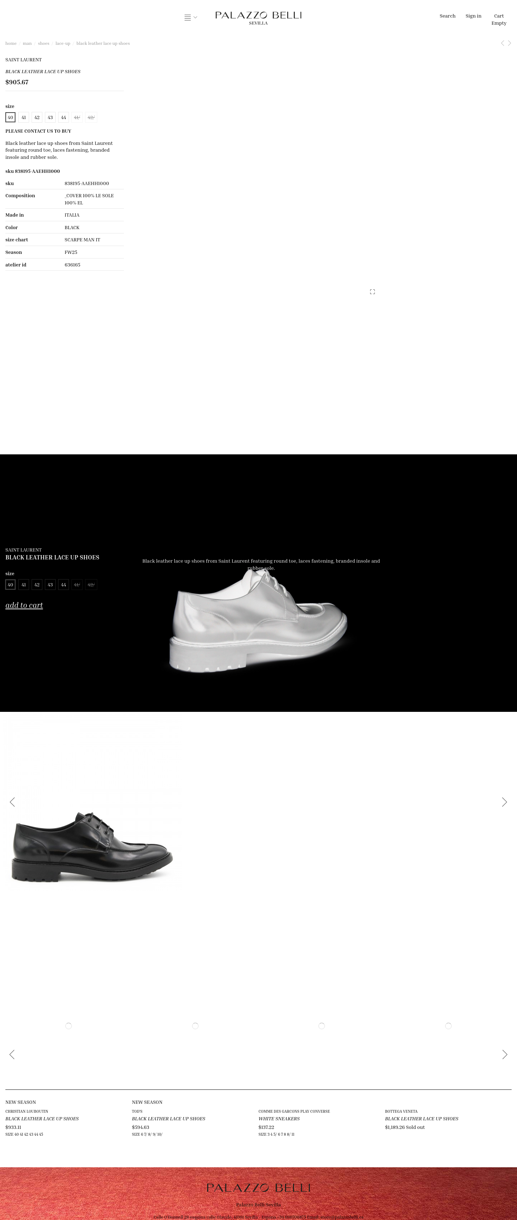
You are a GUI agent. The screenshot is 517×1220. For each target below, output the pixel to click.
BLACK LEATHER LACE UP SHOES (42, 1118)
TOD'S (137, 1111)
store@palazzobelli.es (341, 1217)
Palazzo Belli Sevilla (258, 1204)
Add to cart (24, 605)
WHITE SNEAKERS (279, 1118)
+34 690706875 (291, 1217)
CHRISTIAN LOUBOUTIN (26, 1111)
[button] (191, 18)
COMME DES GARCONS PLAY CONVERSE (294, 1111)
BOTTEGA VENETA (401, 1111)
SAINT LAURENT (23, 59)
